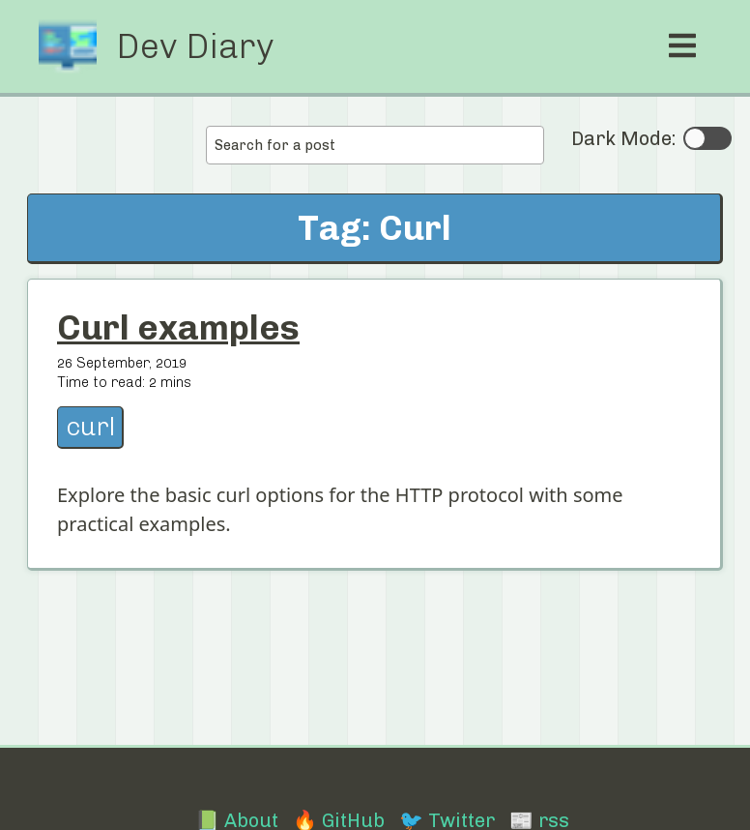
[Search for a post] (375, 145)
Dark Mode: (651, 138)
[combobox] (375, 145)
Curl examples (178, 328)
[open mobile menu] (682, 46)
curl (90, 426)
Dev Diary (195, 46)
